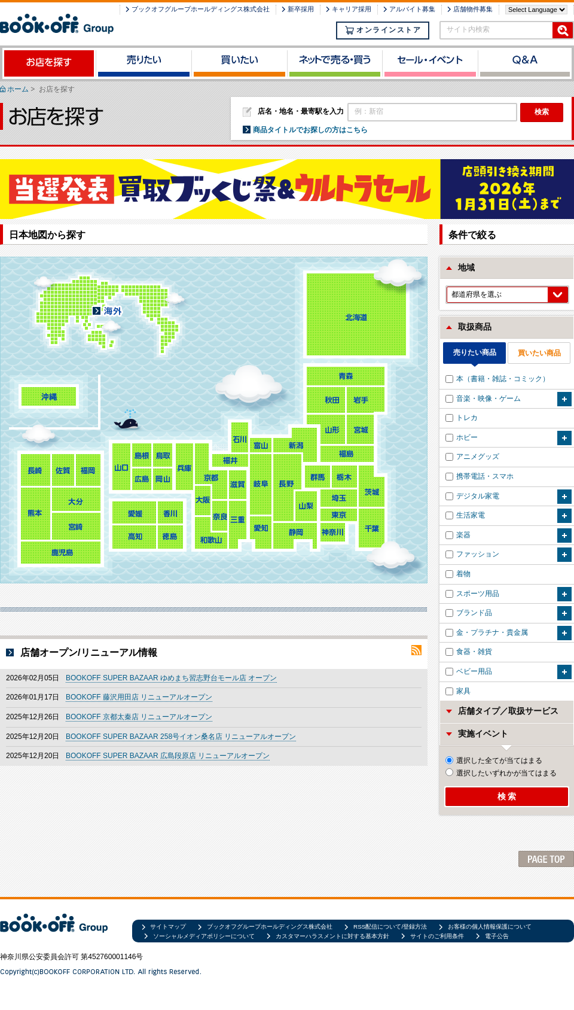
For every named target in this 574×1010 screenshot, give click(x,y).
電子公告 (497, 936)
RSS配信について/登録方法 (390, 926)
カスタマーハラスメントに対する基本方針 (332, 936)
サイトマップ (168, 926)
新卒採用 (301, 9)
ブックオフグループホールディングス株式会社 (201, 9)
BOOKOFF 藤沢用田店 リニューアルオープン (139, 697)
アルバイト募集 (412, 9)
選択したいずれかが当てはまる (501, 773)
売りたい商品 (474, 352)
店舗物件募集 (473, 9)
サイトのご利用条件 (437, 936)
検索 (542, 112)
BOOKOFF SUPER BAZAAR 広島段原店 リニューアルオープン (168, 756)
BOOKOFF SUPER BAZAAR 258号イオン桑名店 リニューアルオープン (181, 736)
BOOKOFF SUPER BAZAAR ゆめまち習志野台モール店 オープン (171, 678)
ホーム (18, 89)
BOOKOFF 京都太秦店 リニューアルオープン (139, 717)
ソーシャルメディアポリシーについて (204, 936)
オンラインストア (382, 30)
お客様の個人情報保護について (490, 926)
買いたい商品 (539, 353)
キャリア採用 (351, 9)
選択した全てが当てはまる (493, 760)
